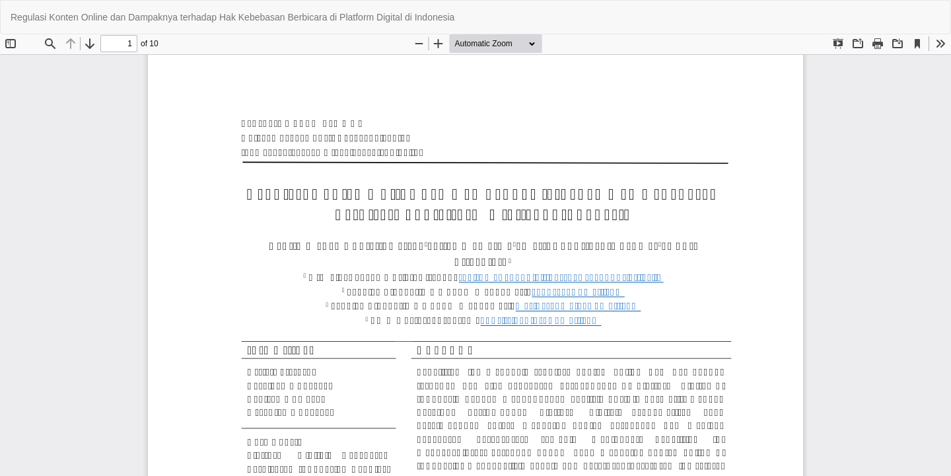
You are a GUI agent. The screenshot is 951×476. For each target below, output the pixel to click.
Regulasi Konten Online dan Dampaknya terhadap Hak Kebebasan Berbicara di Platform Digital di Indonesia (232, 17)
